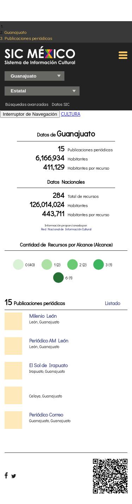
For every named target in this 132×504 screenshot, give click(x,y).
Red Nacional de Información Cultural (66, 229)
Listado (112, 303)
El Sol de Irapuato (48, 365)
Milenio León (43, 315)
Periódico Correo (46, 414)
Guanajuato (15, 32)
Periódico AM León (48, 340)
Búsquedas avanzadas (26, 104)
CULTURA (70, 113)
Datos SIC (61, 104)
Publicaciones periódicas (28, 38)
